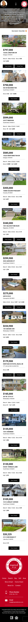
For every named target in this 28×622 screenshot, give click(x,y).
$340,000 (8, 223)
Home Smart (19, 582)
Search (10, 578)
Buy (15, 578)
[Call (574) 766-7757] (16, 4)
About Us (11, 585)
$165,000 (8, 393)
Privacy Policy (15, 611)
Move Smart (9, 582)
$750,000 (8, 85)
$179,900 (8, 361)
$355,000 (8, 188)
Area (24, 578)
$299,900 (8, 258)
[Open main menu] (19, 4)
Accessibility (22, 611)
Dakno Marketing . (21, 612)
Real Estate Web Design (8, 612)
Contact (18, 585)
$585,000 (8, 152)
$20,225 (7, 534)
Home (4, 578)
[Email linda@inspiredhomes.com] (14, 601)
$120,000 (8, 464)
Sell (20, 578)
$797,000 (8, 50)
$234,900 (8, 326)
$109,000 (8, 499)
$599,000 (8, 117)
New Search (15, 31)
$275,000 (8, 293)
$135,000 (8, 429)
